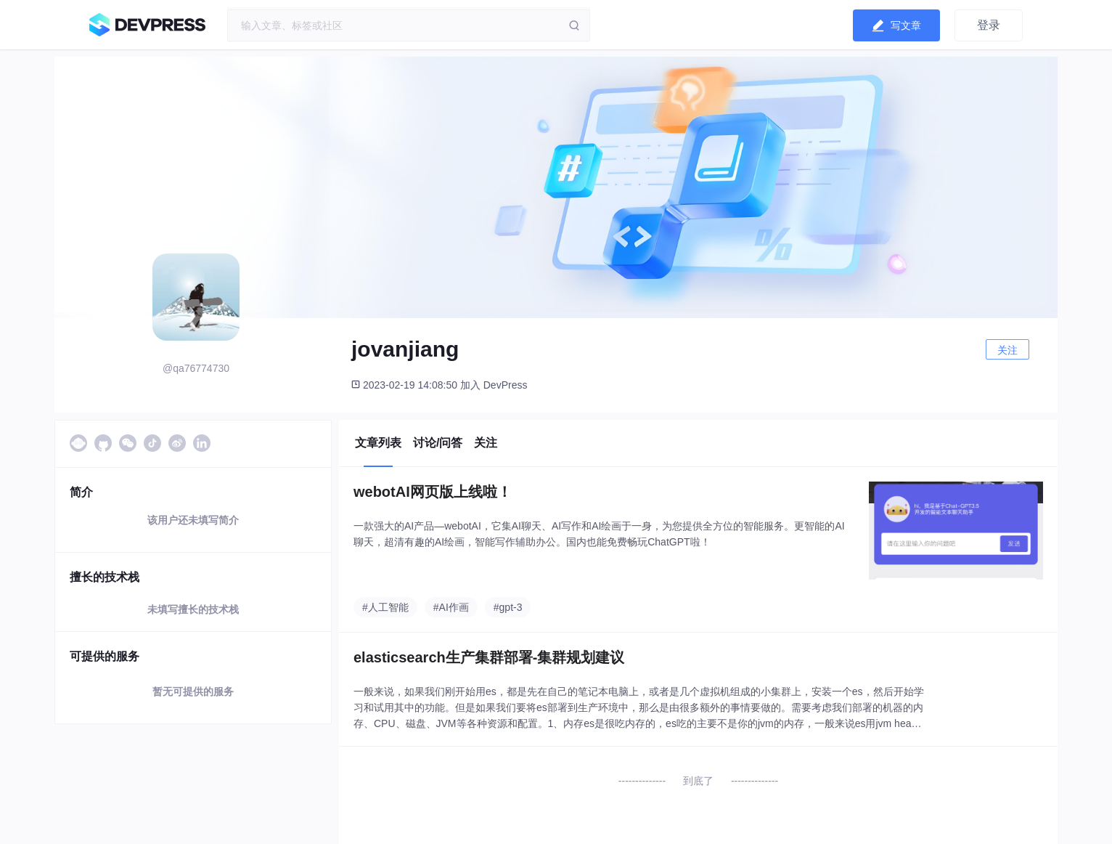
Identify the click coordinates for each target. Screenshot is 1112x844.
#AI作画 (451, 607)
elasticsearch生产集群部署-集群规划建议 (488, 657)
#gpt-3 (508, 607)
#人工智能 (385, 607)
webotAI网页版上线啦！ (432, 492)
